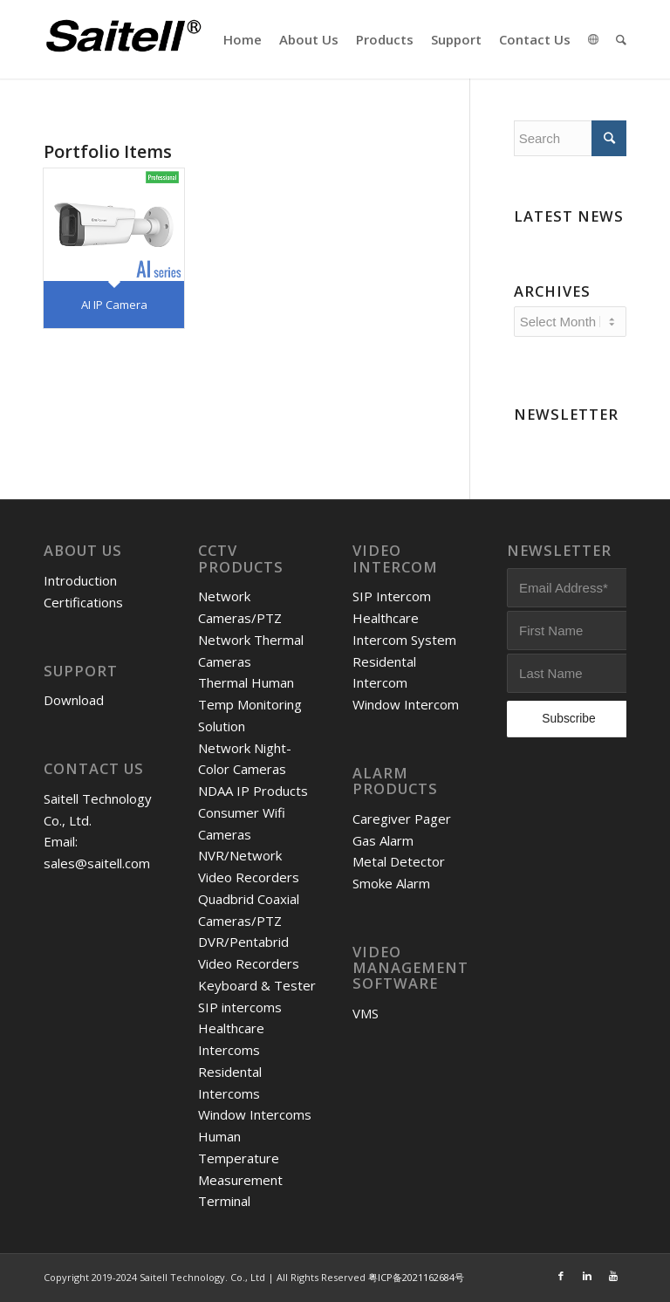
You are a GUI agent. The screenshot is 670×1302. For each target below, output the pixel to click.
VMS (365, 1013)
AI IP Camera (114, 304)
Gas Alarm (383, 840)
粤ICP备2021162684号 (416, 1277)
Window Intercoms (254, 1114)
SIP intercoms (240, 1007)
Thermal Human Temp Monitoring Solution (250, 704)
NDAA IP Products (253, 790)
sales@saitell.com (97, 863)
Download (74, 700)
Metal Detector (398, 861)
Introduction (80, 580)
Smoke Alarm (391, 883)
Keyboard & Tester (257, 985)
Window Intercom (405, 704)
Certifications (83, 602)
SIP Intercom (391, 596)
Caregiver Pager (401, 818)
